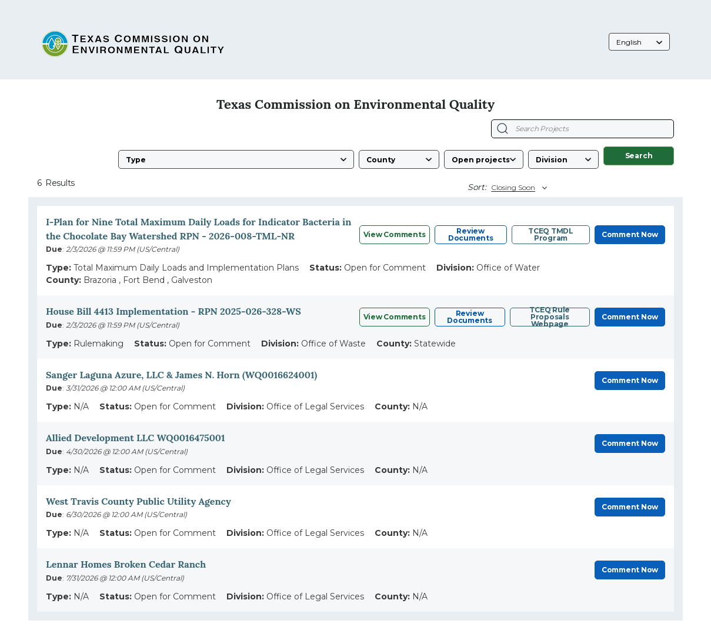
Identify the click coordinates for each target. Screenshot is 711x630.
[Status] (483, 159)
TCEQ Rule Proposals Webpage (549, 317)
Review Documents (470, 234)
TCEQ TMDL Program (550, 234)
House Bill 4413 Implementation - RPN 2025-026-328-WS (173, 311)
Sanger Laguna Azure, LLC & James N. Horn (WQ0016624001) (181, 375)
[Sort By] (517, 187)
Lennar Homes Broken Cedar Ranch (126, 564)
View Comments (394, 234)
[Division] (563, 159)
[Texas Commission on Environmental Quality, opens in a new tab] (133, 43)
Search (639, 155)
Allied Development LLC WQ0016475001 (135, 438)
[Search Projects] (502, 128)
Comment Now (630, 234)
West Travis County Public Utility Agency (138, 501)
